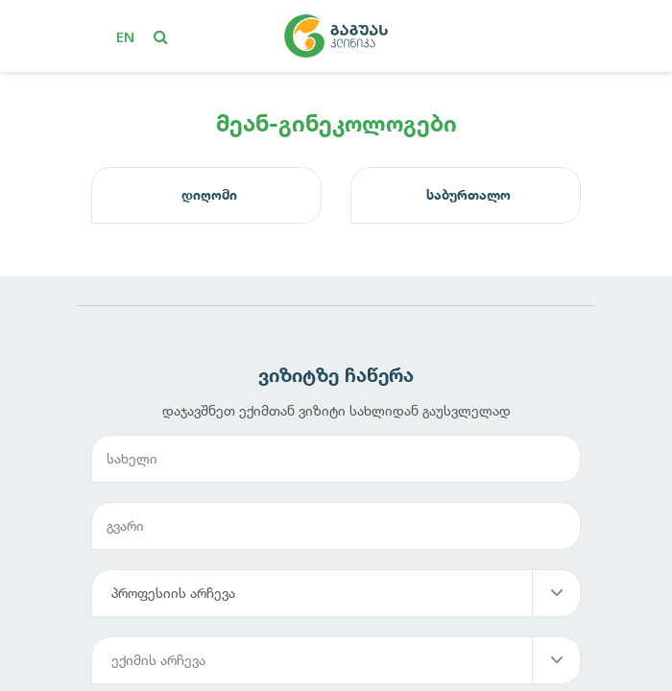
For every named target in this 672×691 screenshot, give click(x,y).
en (125, 36)
